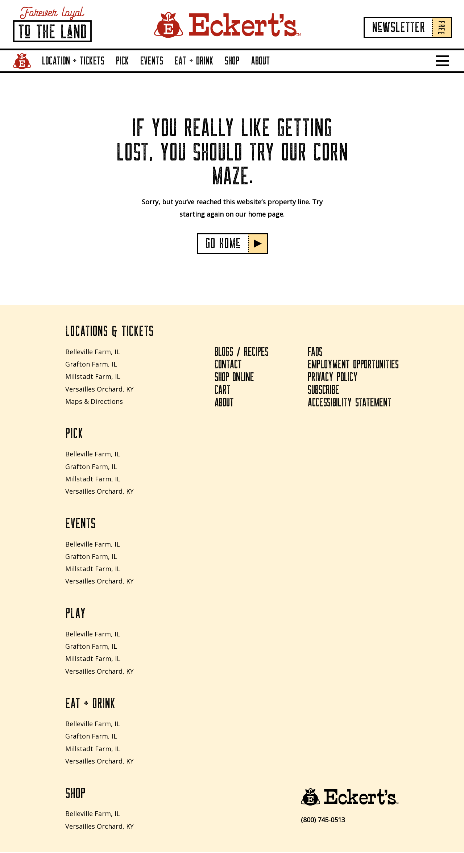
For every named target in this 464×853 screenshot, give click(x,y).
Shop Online (233, 378)
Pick (122, 61)
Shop (232, 61)
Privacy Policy (332, 378)
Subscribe (323, 391)
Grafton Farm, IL (91, 364)
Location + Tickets (73, 61)
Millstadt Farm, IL (92, 376)
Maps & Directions (94, 401)
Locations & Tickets (109, 332)
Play (75, 614)
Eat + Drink (194, 61)
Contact (227, 365)
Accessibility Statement (349, 403)
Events (151, 61)
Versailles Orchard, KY (99, 389)
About (260, 61)
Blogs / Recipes (241, 353)
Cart (222, 391)
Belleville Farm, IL (92, 352)
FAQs (315, 353)
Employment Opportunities (353, 365)
